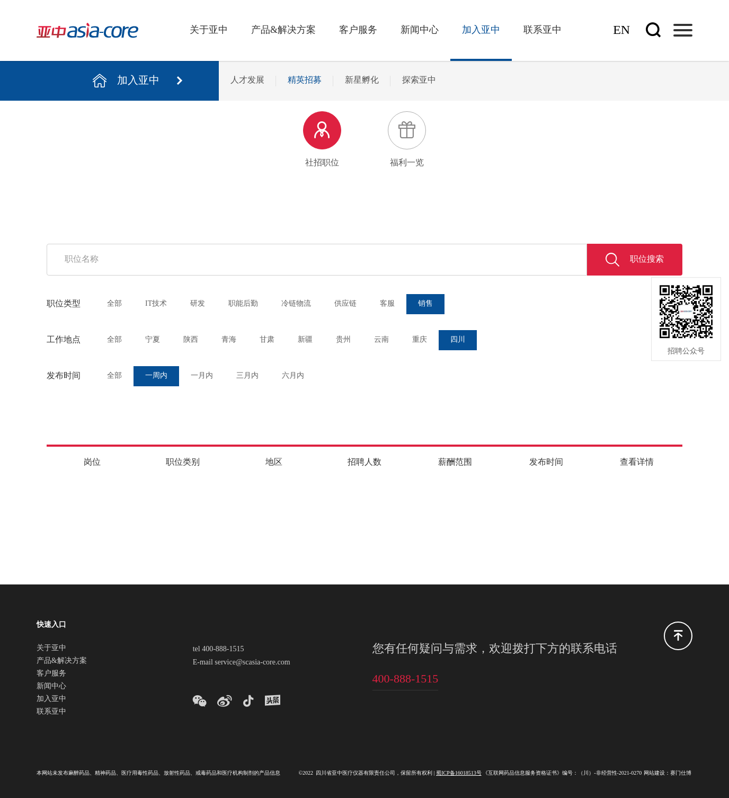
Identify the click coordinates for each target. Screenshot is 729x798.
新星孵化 (362, 80)
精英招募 (305, 80)
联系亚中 (542, 30)
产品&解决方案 (283, 30)
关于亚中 (209, 30)
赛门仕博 (680, 773)
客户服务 (358, 30)
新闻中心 (420, 30)
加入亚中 (481, 30)
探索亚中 (419, 80)
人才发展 (247, 80)
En (621, 30)
